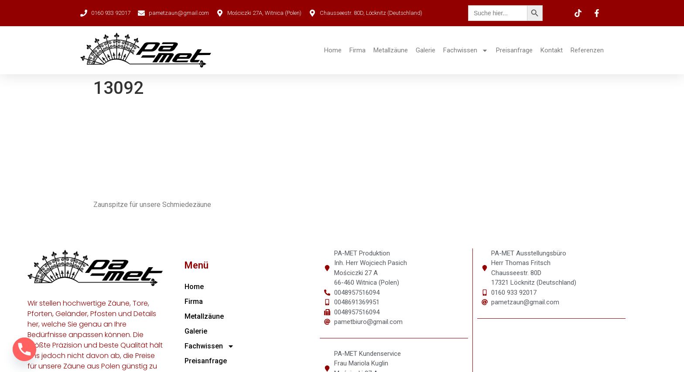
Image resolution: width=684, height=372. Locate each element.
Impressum (424, 362)
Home (333, 50)
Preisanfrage (514, 50)
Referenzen (587, 50)
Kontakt (551, 50)
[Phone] (24, 349)
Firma (357, 50)
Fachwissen (465, 50)
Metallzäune (390, 50)
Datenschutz (469, 362)
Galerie (425, 50)
